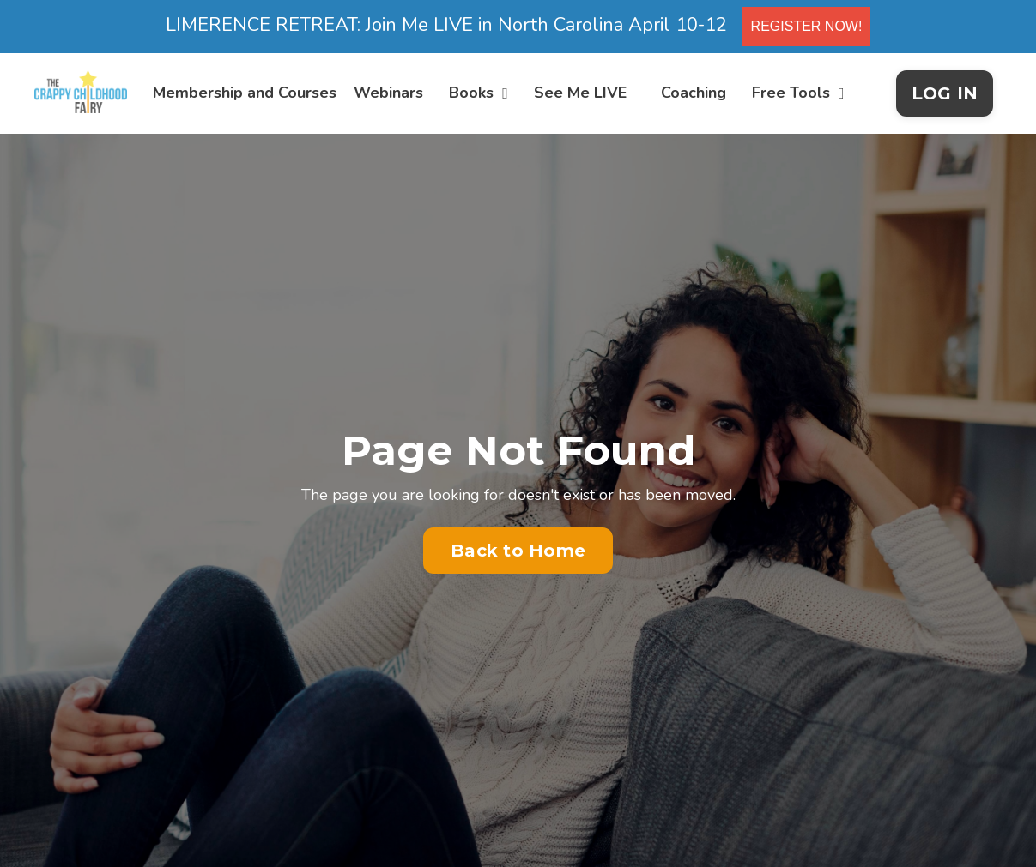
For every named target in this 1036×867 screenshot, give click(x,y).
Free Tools (798, 92)
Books (478, 92)
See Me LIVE (580, 92)
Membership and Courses (244, 92)
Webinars (388, 92)
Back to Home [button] (518, 550)
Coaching (693, 92)
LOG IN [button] (945, 93)
